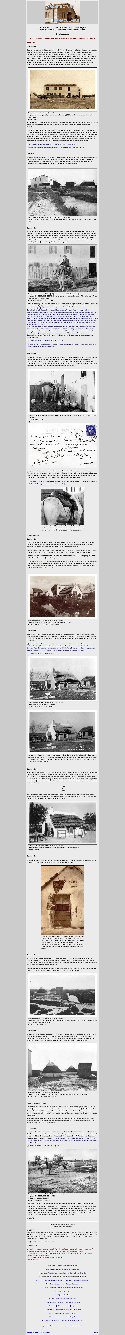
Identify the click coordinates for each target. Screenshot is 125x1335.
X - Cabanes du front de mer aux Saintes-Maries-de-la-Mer (62, 1302)
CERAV (95, 1332)
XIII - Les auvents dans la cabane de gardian (62, 1313)
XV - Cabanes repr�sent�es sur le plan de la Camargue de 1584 (62, 1320)
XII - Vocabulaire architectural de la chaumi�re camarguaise (62, 1309)
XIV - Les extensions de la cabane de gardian (63, 1317)
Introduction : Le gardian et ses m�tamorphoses (62, 1265)
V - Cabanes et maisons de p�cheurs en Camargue (62, 1284)
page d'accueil (46, 1326)
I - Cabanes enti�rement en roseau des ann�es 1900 (62, 1269)
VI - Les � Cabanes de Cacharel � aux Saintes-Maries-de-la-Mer (62, 1287)
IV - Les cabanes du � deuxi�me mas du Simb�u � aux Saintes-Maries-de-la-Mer (62, 1280)
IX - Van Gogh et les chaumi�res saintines (62, 1298)
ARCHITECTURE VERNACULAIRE (38, 1332)
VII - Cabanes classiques (62, 1291)
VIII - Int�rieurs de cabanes (62, 1295)
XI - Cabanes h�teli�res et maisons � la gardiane (62, 1306)
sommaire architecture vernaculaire (72, 1326)
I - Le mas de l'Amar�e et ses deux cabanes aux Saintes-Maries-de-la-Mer (62, 1273)
